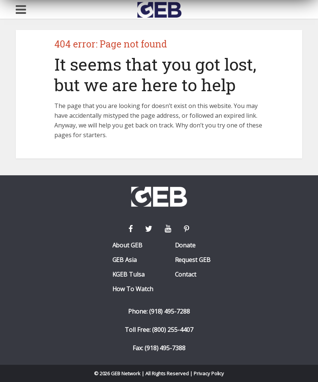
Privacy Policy (209, 373)
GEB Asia (124, 260)
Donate (185, 245)
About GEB (127, 245)
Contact (186, 274)
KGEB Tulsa (128, 274)
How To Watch (133, 289)
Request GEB (193, 260)
